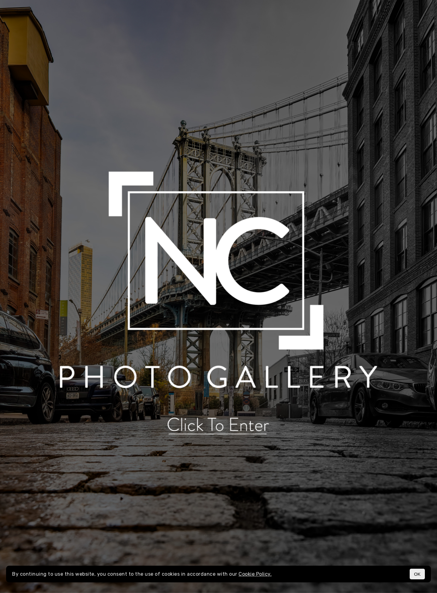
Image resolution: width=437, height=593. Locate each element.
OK (417, 574)
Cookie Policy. (255, 574)
